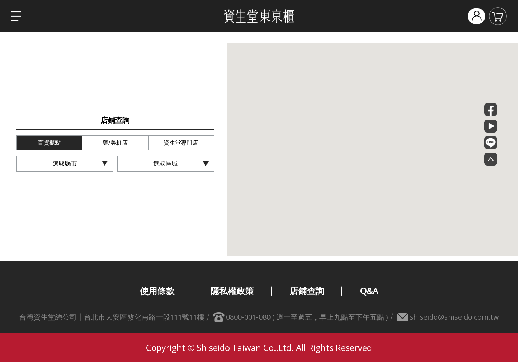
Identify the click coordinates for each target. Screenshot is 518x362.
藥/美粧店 (115, 143)
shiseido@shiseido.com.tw (454, 317)
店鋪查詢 (307, 291)
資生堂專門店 (181, 143)
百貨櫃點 (49, 143)
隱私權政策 (232, 291)
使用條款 (157, 291)
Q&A (369, 291)
